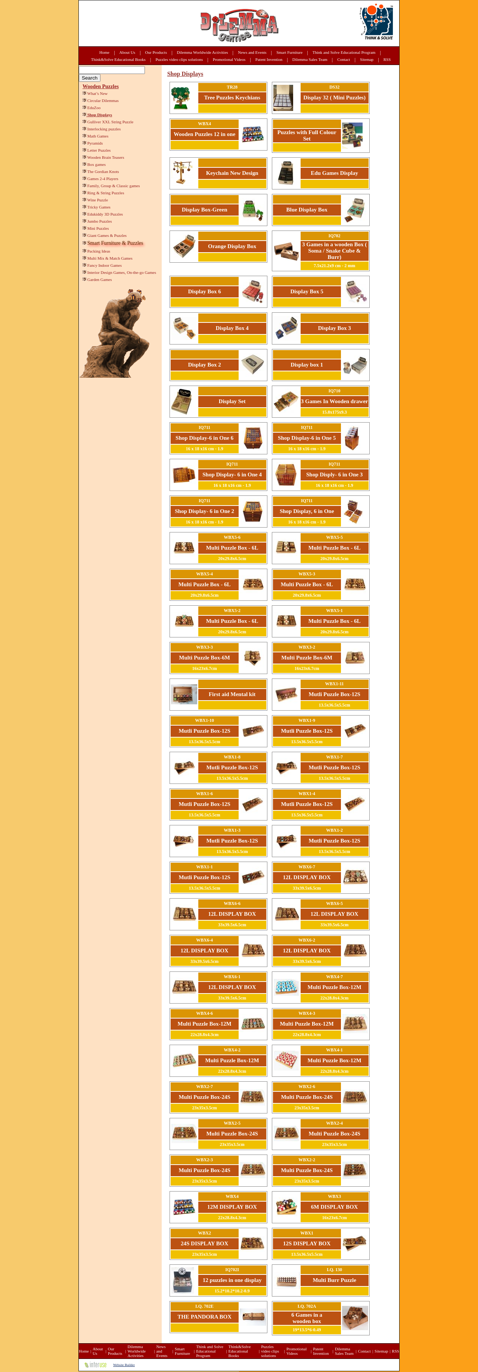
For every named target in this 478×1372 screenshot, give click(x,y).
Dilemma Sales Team (310, 59)
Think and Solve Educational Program (344, 52)
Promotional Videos (229, 59)
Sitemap (366, 59)
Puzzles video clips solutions (179, 59)
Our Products (156, 52)
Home (104, 52)
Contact (343, 59)
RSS (387, 59)
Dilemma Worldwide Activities (202, 52)
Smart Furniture (289, 52)
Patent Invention (268, 59)
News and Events (252, 52)
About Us (127, 52)
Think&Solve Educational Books (118, 59)
